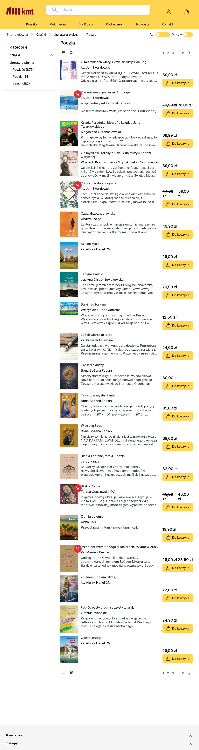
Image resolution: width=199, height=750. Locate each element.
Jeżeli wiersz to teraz (96, 335)
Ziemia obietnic (92, 516)
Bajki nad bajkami (93, 304)
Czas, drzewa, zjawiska (98, 213)
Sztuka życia (90, 244)
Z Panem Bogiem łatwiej (98, 577)
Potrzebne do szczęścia (98, 183)
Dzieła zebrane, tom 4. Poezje (103, 456)
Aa (151, 35)
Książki (31, 24)
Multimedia (58, 24)
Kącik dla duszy (92, 365)
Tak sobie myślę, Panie (98, 395)
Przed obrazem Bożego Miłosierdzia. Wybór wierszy (119, 547)
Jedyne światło (92, 274)
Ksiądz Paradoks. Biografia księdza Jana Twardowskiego (110, 124)
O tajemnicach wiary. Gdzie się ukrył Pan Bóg (114, 62)
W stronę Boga (91, 426)
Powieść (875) (23, 69)
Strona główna (17, 35)
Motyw (182, 34)
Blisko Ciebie (90, 486)
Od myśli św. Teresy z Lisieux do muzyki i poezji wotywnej (116, 155)
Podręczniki (114, 24)
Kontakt (167, 24)
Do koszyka (177, 83)
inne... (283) (21, 83)
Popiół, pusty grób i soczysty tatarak (107, 607)
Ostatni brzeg (91, 638)
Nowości (142, 24)
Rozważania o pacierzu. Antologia (106, 92)
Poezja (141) (22, 76)
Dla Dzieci (86, 24)
